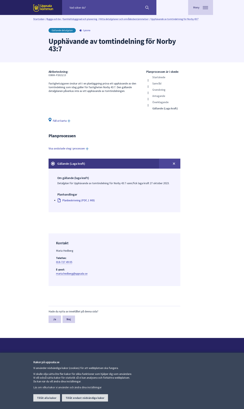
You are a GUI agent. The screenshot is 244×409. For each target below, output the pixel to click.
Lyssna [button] (86, 30)
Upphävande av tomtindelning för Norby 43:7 (174, 19)
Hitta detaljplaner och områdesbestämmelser (124, 19)
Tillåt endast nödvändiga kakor (85, 398)
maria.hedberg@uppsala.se (71, 273)
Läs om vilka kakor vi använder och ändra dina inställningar (67, 387)
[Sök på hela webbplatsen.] (89, 7)
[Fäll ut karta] (59, 120)
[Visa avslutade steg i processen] (69, 148)
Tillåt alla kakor (46, 398)
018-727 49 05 (64, 262)
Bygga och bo (54, 19)
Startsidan (39, 19)
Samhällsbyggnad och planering (80, 19)
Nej (69, 319)
